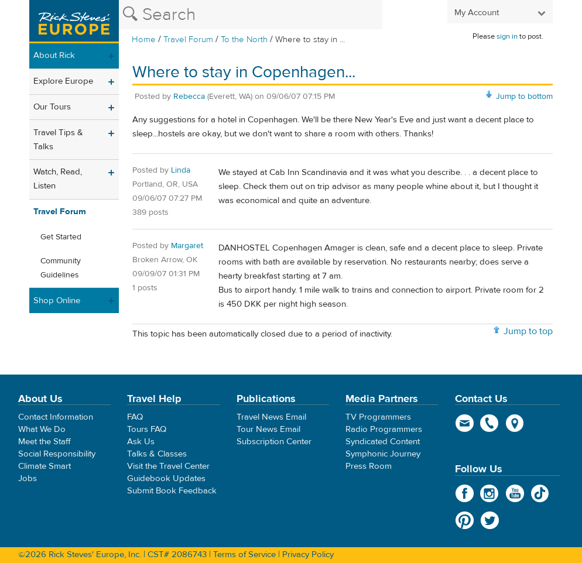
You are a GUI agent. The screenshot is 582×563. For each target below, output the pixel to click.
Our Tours (52, 106)
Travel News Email (271, 417)
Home (144, 39)
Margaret (187, 246)
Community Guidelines (60, 268)
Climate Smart (44, 466)
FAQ (135, 417)
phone (489, 423)
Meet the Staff (44, 441)
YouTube (515, 493)
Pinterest (464, 520)
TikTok (540, 493)
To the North (244, 39)
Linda (180, 170)
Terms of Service (244, 554)
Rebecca (189, 96)
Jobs (27, 478)
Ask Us (141, 441)
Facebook (464, 493)
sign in (507, 36)
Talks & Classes (157, 453)
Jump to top (528, 331)
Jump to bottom (524, 96)
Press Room (368, 466)
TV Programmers (378, 417)
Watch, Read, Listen (57, 178)
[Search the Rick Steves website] (250, 14)
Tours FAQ (146, 429)
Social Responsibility (56, 453)
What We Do (42, 429)
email (464, 423)
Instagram (489, 493)
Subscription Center (274, 441)
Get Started (60, 237)
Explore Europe (63, 81)
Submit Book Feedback (172, 490)
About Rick (54, 55)
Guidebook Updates (166, 478)
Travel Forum (188, 39)
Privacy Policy (308, 554)
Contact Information (55, 417)
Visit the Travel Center (168, 466)
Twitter (489, 520)
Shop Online (56, 300)
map (515, 423)
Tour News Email (268, 429)
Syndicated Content (382, 441)
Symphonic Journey (382, 453)
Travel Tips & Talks (58, 139)
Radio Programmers (383, 429)
